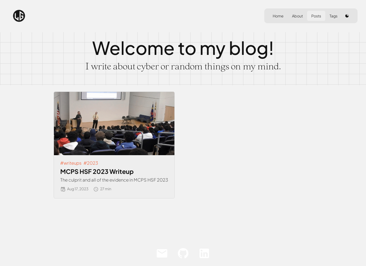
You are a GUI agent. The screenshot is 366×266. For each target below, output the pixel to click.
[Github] (183, 253)
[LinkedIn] (204, 253)
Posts (316, 15)
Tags (333, 15)
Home (278, 15)
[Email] (162, 253)
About (297, 15)
